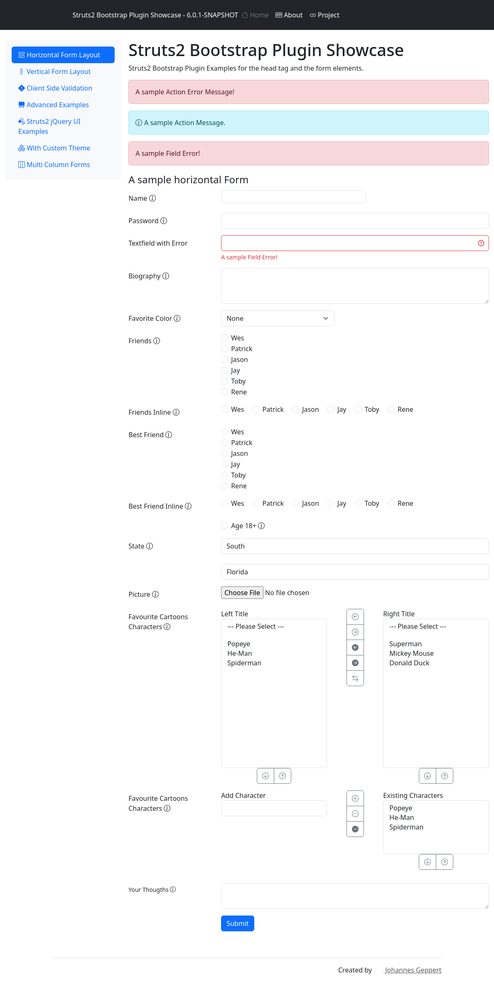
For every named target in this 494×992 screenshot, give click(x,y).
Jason (239, 359)
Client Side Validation (55, 88)
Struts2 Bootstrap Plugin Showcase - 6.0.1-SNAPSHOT (145, 15)
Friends (144, 340)
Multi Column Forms (54, 164)
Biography (148, 276)
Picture (143, 594)
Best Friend (150, 434)
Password (147, 220)
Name (141, 198)
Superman (436, 644)
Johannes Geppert (407, 970)
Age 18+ (248, 525)
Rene (239, 391)
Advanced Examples (53, 104)
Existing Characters (413, 795)
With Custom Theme (54, 148)
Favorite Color (154, 318)
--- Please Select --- (274, 626)
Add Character (243, 795)
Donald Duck (436, 663)
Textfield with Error (157, 243)
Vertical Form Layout (54, 71)
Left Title (234, 613)
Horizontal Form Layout (59, 54)
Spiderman (274, 663)
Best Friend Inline (160, 506)
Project (324, 15)
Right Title (399, 613)
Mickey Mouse (436, 653)
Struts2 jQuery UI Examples (49, 126)
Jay (235, 370)
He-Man (274, 653)
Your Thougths (152, 890)
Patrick (241, 348)
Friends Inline (153, 412)
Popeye (274, 644)
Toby (238, 381)
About (289, 15)
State (140, 546)
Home (255, 15)
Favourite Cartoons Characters (158, 621)
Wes (237, 337)
